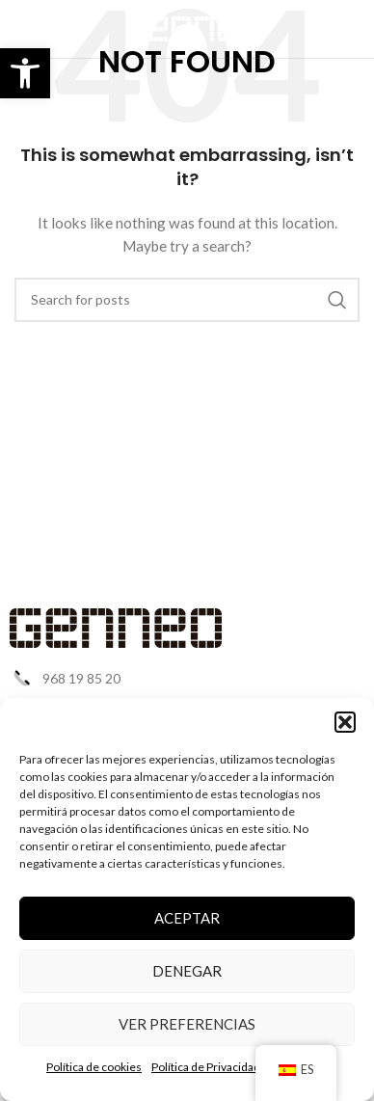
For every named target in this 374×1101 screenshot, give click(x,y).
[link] (25, 73)
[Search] (187, 300)
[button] (345, 722)
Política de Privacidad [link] (205, 1067)
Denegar (187, 971)
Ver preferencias (187, 1024)
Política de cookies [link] (94, 1067)
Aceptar (187, 917)
